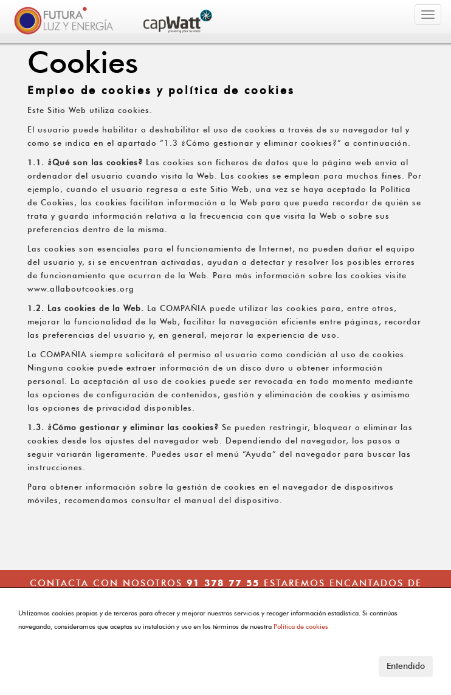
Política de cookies (301, 626)
